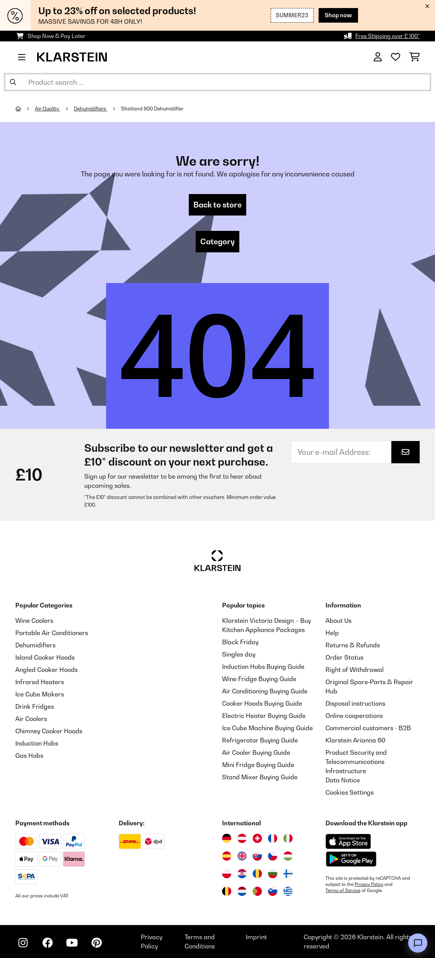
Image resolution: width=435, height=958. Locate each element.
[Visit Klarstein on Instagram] (23, 942)
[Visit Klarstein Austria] (242, 838)
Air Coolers (31, 719)
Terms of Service (342, 890)
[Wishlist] (395, 57)
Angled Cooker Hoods (46, 669)
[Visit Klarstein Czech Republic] (272, 856)
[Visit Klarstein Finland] (288, 873)
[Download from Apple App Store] (348, 841)
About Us (338, 620)
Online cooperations (354, 715)
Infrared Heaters (39, 682)
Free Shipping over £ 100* (387, 36)
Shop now (338, 15)
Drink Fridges (34, 706)
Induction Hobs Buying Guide (263, 666)
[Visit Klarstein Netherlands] (242, 891)
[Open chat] (417, 943)
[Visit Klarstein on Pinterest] (96, 942)
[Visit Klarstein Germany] (226, 838)
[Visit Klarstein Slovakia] (257, 856)
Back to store (217, 204)
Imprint (256, 937)
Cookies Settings (349, 792)
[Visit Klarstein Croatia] (242, 873)
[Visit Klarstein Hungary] (288, 856)
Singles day (238, 654)
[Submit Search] (13, 82)
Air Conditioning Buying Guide (264, 691)
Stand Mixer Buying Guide (260, 777)
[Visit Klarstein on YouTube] (72, 942)
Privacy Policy (369, 884)
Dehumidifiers (90, 108)
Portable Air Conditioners (51, 633)
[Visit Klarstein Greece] (288, 891)
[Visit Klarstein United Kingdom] (242, 856)
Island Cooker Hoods (45, 657)
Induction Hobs (36, 743)
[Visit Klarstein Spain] (226, 856)
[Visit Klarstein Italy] (288, 838)
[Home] (25, 108)
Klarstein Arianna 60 (355, 740)
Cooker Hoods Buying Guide (262, 703)
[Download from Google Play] (350, 859)
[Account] (378, 57)
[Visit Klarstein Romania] (257, 873)
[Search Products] (217, 82)
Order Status (344, 657)
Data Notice (342, 780)
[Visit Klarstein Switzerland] (257, 838)
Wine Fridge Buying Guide (259, 679)
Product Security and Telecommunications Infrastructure (356, 762)
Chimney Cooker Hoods (48, 731)
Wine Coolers (34, 620)
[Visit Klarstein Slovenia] (272, 891)
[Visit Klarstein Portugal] (257, 891)
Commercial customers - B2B (368, 728)
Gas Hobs (29, 755)
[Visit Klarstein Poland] (226, 873)
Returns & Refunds (352, 645)
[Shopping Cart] (414, 57)
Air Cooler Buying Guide (256, 752)
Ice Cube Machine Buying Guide (267, 728)
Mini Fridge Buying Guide (258, 765)
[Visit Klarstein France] (272, 838)
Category (217, 241)
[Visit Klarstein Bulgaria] (272, 873)
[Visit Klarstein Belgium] (226, 891)
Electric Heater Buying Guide (264, 715)
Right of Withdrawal (354, 669)
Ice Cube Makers (39, 694)
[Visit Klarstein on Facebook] (47, 942)
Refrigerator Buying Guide (260, 740)
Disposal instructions (355, 703)
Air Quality (47, 108)
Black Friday (240, 642)
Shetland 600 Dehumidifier (152, 108)
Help (332, 633)
